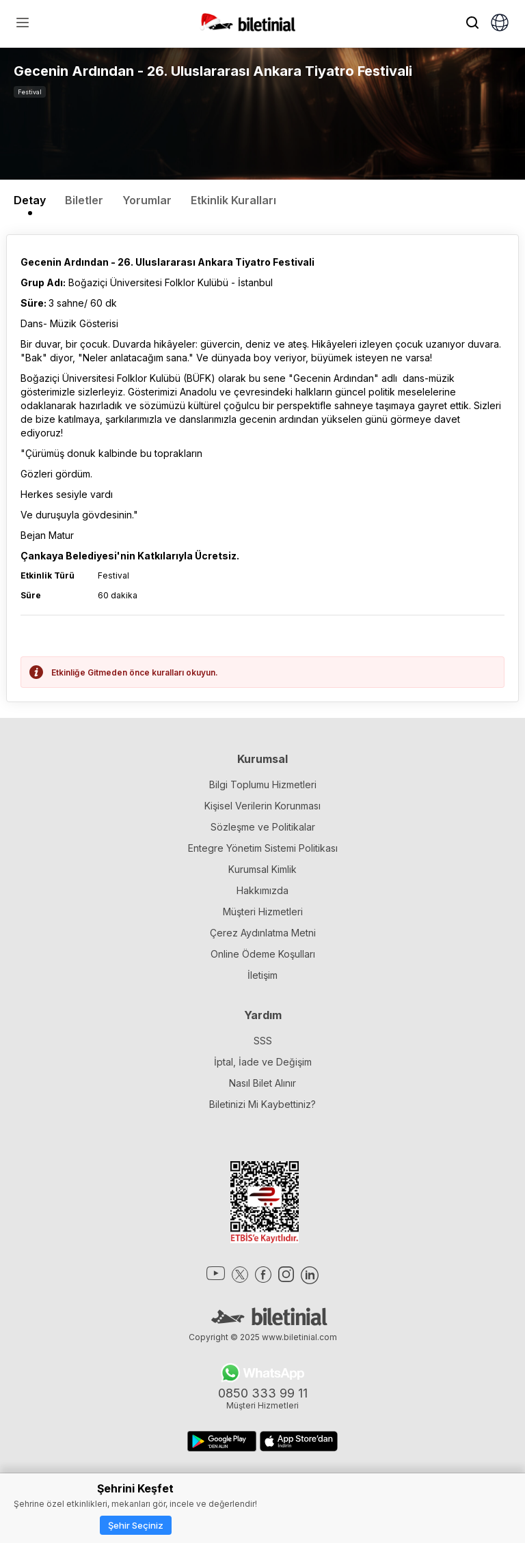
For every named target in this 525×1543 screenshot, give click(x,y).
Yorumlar (147, 200)
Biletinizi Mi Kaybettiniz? (262, 1104)
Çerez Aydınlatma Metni (263, 933)
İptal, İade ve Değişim (263, 1062)
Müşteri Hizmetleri (263, 911)
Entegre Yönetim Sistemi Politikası (263, 848)
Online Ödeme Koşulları (263, 954)
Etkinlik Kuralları (233, 200)
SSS (263, 1040)
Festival (30, 92)
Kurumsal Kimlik (262, 869)
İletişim (262, 975)
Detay (30, 200)
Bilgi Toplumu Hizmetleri (263, 784)
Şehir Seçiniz (135, 1525)
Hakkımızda (262, 890)
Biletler (84, 200)
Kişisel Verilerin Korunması (262, 805)
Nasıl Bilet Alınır (262, 1083)
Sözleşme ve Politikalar (263, 827)
